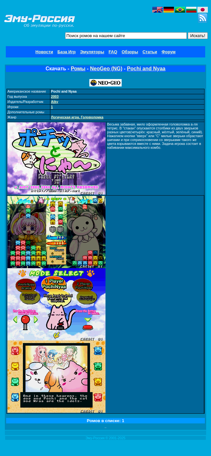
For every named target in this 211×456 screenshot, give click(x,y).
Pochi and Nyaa (146, 68)
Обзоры (130, 51)
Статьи (150, 51)
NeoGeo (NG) (106, 68)
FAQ (113, 51)
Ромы (78, 68)
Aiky (54, 102)
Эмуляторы (92, 51)
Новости (44, 51)
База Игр (66, 51)
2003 (55, 96)
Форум (169, 51)
